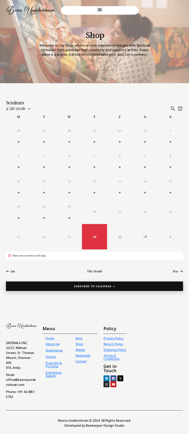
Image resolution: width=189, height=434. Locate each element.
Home (50, 338)
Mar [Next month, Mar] (175, 271)
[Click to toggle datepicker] (15, 108)
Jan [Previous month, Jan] (13, 271)
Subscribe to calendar (92, 286)
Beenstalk (83, 355)
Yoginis (51, 356)
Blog (79, 338)
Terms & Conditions (111, 357)
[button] (100, 9)
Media (80, 349)
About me (53, 344)
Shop (79, 344)
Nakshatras (54, 350)
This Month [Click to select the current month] (94, 271)
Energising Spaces (53, 374)
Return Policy (113, 344)
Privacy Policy (113, 338)
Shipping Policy (115, 349)
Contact (81, 361)
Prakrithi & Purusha (54, 365)
